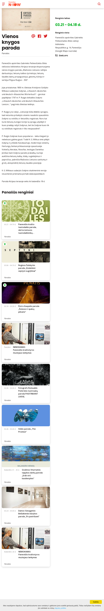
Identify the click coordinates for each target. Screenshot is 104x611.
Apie (55, 4)
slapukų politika (60, 608)
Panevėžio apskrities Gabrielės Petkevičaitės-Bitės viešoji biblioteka (69, 42)
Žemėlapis (63, 57)
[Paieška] (93, 5)
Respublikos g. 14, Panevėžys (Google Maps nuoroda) (68, 51)
